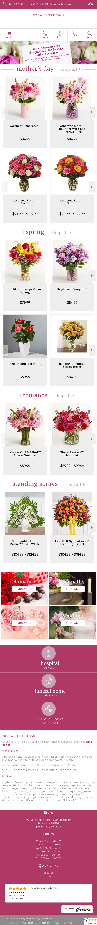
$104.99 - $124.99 (25, 554)
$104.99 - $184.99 (72, 554)
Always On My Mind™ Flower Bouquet (25, 454)
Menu (9, 37)
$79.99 (25, 302)
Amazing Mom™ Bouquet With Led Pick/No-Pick (72, 129)
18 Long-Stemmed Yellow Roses (72, 365)
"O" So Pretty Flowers (48, 15)
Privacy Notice (28, 922)
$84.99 (25, 139)
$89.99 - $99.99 (72, 465)
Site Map (68, 922)
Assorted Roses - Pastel (25, 202)
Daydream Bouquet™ (72, 289)
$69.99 (25, 377)
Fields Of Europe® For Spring (25, 290)
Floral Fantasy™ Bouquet (72, 454)
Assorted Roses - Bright (72, 202)
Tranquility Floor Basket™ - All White (25, 542)
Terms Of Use (11, 922)
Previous (4, 112)
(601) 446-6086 (15, 3)
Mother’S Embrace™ (25, 126)
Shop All (69, 69)
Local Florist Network (49, 922)
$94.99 (72, 377)
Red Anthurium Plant (25, 363)
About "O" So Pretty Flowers (19, 735)
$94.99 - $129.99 (25, 214)
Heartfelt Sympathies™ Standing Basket (72, 542)
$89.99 (25, 465)
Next (92, 112)
